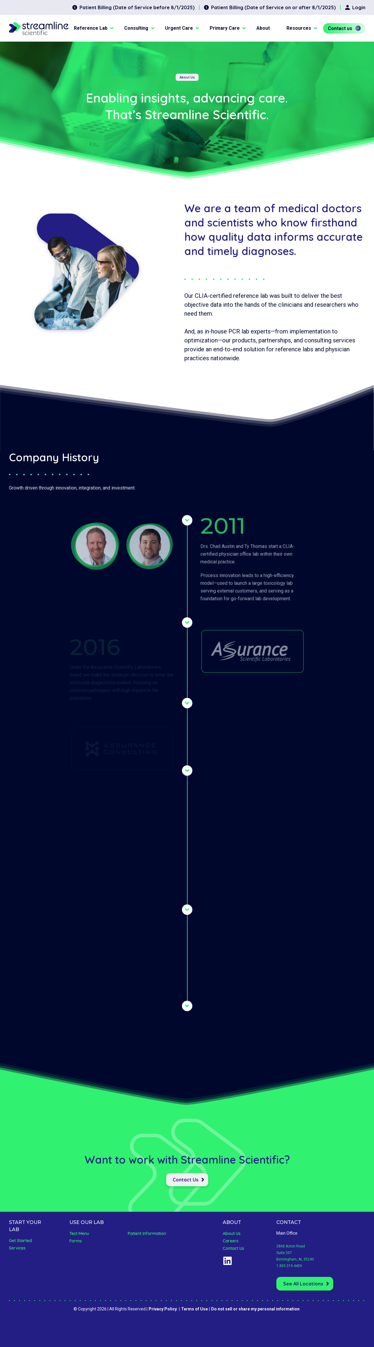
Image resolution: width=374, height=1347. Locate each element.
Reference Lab (90, 28)
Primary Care (225, 28)
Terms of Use (194, 1309)
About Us (232, 1233)
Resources (298, 28)
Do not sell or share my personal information (255, 1309)
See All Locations (303, 1284)
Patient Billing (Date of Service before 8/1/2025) (133, 7)
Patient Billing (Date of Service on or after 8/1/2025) (270, 7)
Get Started (20, 1240)
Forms (75, 1241)
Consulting (136, 28)
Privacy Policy (163, 1309)
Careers (231, 1241)
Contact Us (185, 1180)
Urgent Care (179, 28)
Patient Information (147, 1233)
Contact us (344, 28)
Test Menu (79, 1233)
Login (355, 7)
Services (17, 1248)
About (263, 28)
